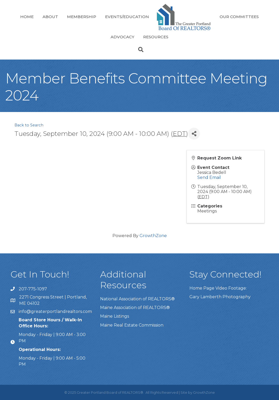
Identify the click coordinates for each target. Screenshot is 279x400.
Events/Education (127, 16)
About (50, 16)
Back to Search (28, 125)
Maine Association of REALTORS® (135, 307)
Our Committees (239, 16)
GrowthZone (153, 235)
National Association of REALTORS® (137, 298)
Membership (81, 16)
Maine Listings (114, 316)
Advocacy (122, 36)
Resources (155, 36)
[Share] (194, 134)
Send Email (209, 177)
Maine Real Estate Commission (131, 325)
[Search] (139, 50)
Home (27, 16)
